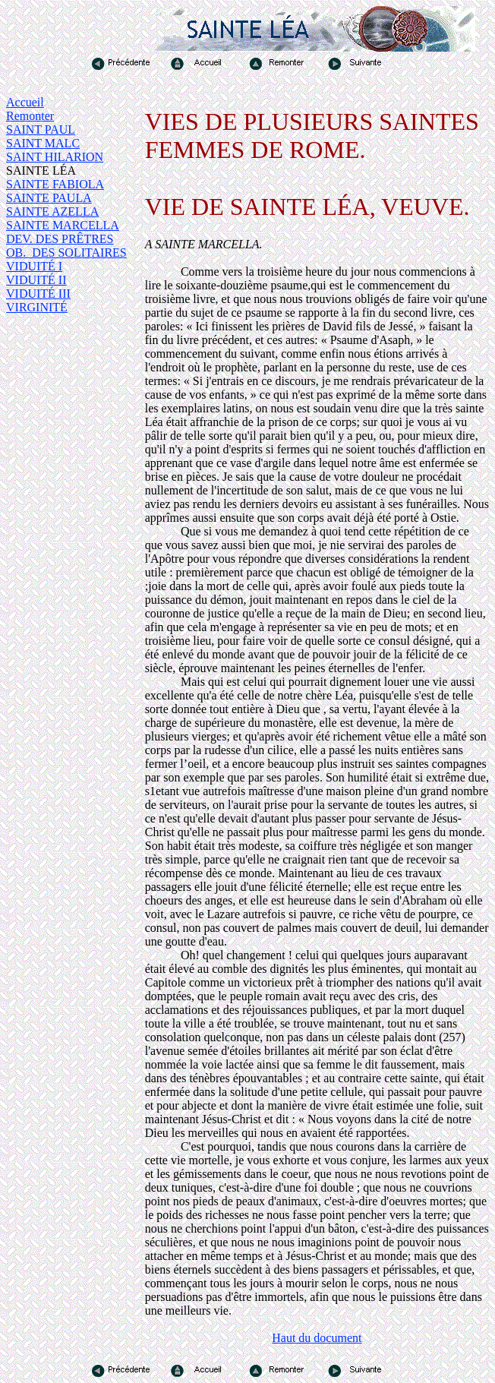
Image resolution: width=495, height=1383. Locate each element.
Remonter (30, 115)
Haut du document (316, 1337)
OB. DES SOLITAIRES (66, 252)
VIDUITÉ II (36, 279)
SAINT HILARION (54, 156)
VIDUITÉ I (34, 266)
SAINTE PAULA (49, 197)
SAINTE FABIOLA (55, 184)
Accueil (25, 102)
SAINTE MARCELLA (62, 225)
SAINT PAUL (40, 129)
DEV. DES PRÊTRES (60, 238)
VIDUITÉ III (38, 293)
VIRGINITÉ (37, 307)
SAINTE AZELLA (52, 211)
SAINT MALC (43, 143)
